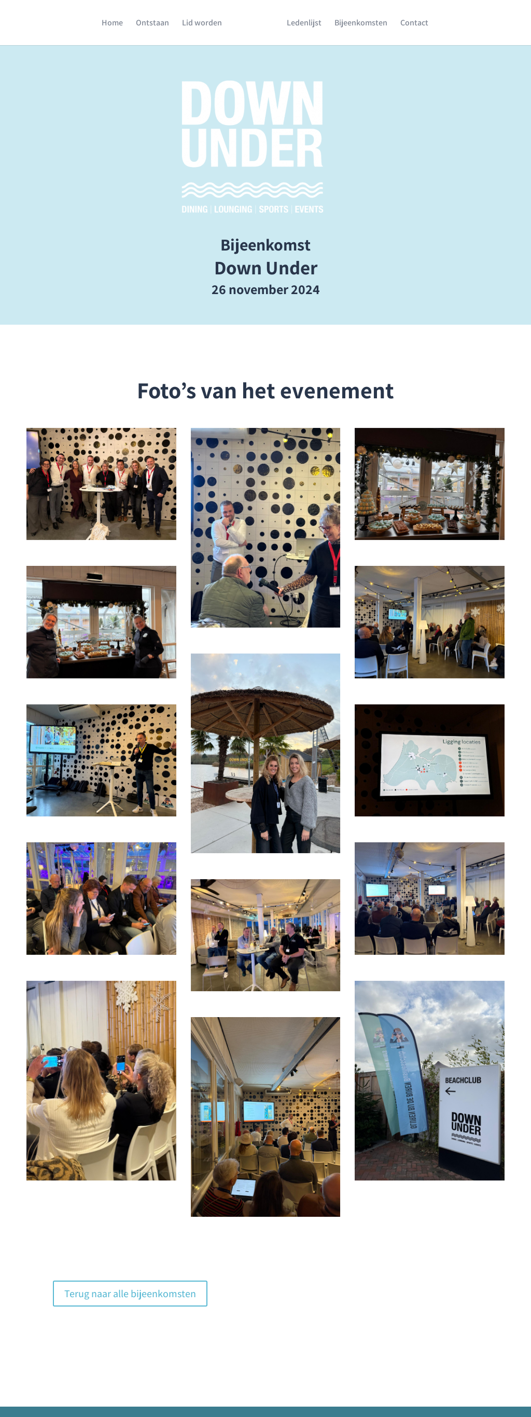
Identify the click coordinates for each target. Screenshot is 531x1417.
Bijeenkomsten (360, 23)
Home (112, 23)
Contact (414, 23)
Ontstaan (152, 23)
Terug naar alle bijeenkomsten (130, 1293)
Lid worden (202, 23)
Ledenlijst (304, 23)
